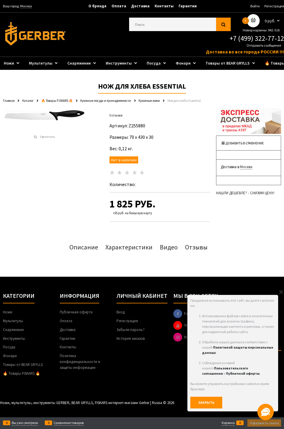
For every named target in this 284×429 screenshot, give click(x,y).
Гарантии (188, 6)
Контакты (164, 6)
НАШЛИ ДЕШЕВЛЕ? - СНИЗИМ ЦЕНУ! (245, 192)
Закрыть (206, 402)
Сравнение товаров (69, 422)
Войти (255, 6)
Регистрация (274, 6)
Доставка (140, 6)
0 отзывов (116, 115)
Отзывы (196, 247)
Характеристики (129, 247)
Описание (83, 247)
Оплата (119, 6)
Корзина (228, 422)
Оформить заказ (264, 423)
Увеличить (47, 137)
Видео (169, 247)
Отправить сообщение (264, 45)
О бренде (97, 6)
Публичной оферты (243, 373)
